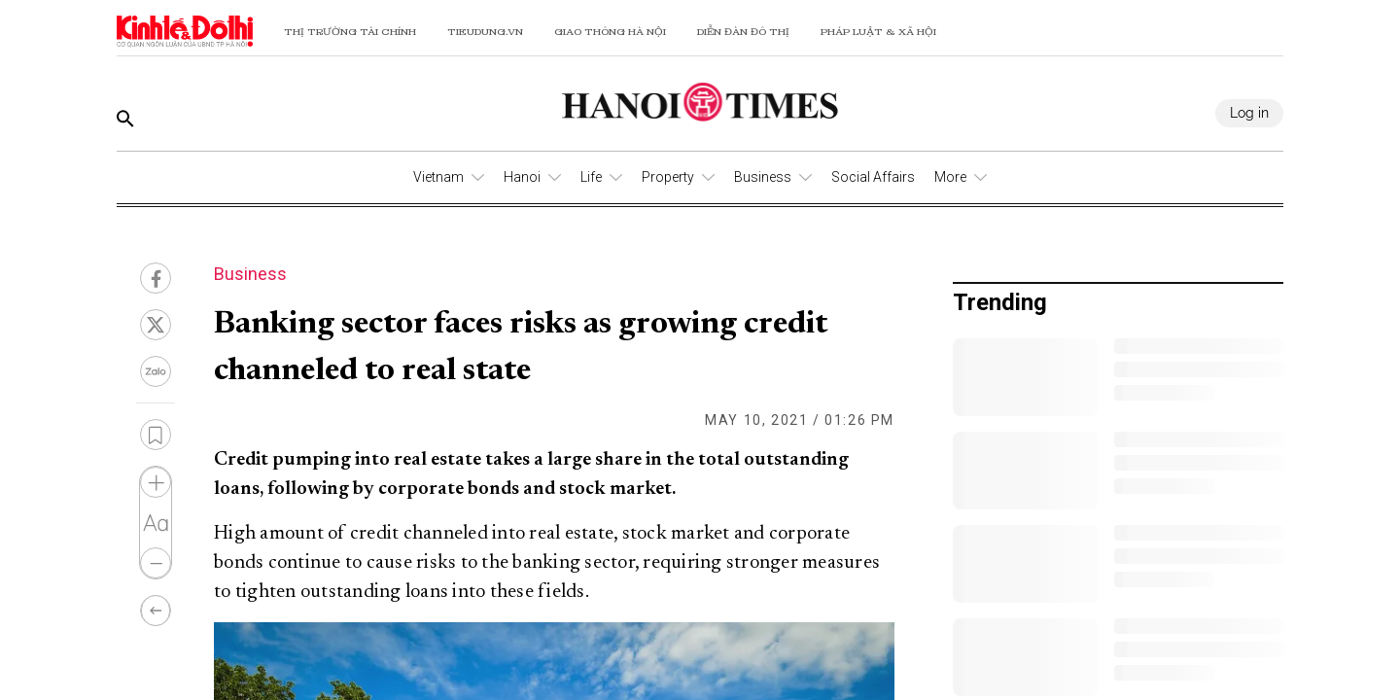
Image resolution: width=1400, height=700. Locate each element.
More (950, 177)
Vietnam (438, 177)
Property (668, 177)
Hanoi (522, 177)
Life (591, 177)
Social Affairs (873, 177)
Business (762, 177)
